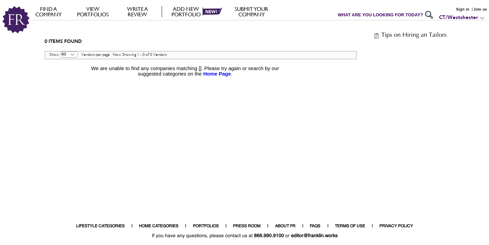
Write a (137, 11)
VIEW (93, 11)
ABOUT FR (285, 226)
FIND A (48, 11)
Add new (186, 11)
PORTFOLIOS (206, 226)
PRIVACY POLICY (396, 226)
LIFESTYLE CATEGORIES (100, 226)
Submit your (251, 11)
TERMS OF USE (350, 226)
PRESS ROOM (246, 226)
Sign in (462, 9)
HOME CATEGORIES (158, 226)
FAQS (315, 226)
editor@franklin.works (314, 235)
